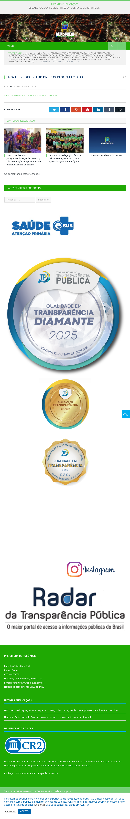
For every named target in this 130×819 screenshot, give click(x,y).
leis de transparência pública (58, 782)
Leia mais (40, 804)
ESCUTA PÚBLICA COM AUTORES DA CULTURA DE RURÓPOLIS (64, 7)
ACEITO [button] (24, 811)
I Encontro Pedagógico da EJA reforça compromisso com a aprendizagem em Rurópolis (65, 175)
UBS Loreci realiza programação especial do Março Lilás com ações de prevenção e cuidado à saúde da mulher (24, 177)
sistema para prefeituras (46, 778)
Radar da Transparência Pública (41, 790)
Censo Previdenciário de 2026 (107, 172)
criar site (24, 778)
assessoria (83, 778)
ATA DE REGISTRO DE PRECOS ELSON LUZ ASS (30, 112)
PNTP (18, 790)
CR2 (10, 103)
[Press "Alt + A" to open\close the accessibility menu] (126, 414)
